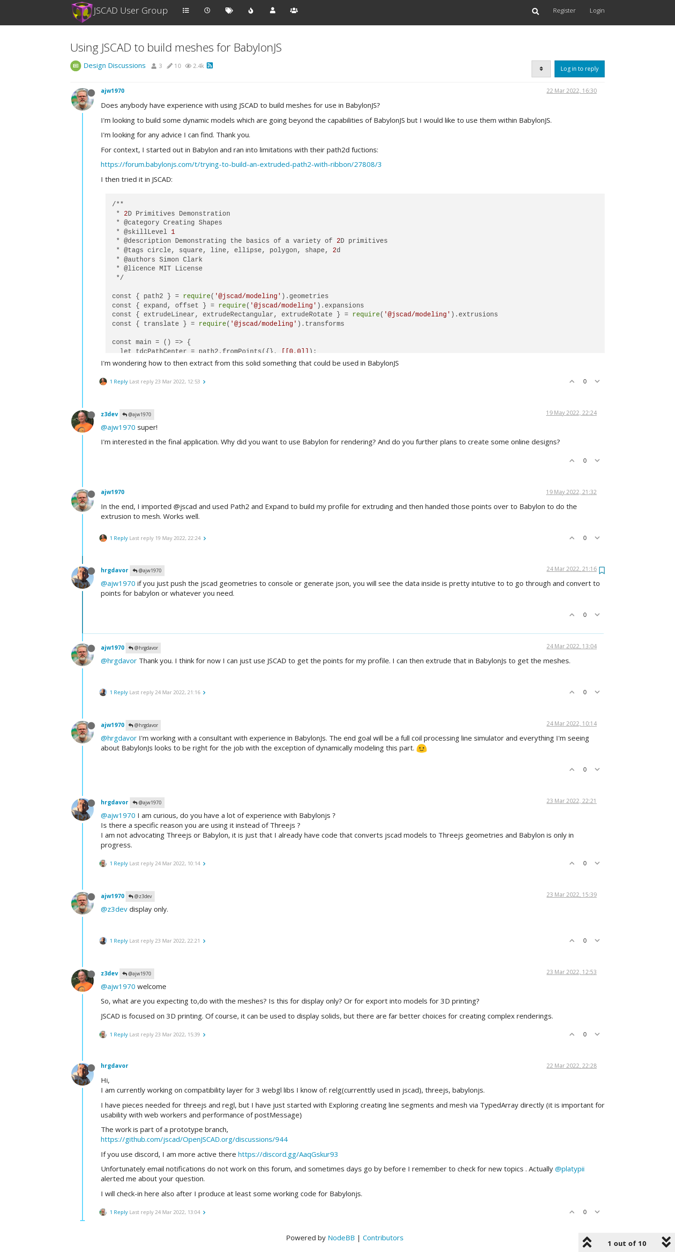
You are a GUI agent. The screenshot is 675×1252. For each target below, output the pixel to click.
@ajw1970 (136, 414)
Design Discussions (114, 65)
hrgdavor (114, 570)
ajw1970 (112, 91)
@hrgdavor (143, 648)
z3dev (109, 414)
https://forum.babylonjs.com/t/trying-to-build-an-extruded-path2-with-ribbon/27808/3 (241, 164)
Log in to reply (580, 69)
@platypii (570, 1168)
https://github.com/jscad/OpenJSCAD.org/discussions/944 (194, 1139)
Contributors (383, 1237)
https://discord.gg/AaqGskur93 (288, 1154)
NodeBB (341, 1237)
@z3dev (140, 896)
